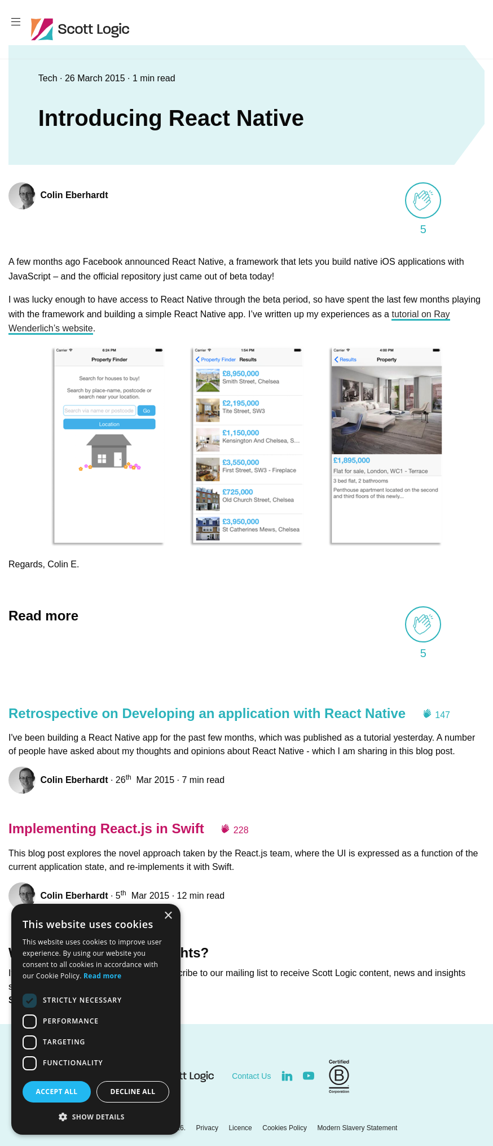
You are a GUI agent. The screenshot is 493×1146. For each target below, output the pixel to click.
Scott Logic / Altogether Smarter (82, 29)
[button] (96, 1116)
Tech (49, 78)
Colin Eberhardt (74, 195)
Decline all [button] (133, 1091)
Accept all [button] (57, 1091)
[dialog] (96, 1019)
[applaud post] (423, 200)
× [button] (168, 916)
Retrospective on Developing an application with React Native (207, 713)
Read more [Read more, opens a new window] (102, 976)
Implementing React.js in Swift (106, 828)
